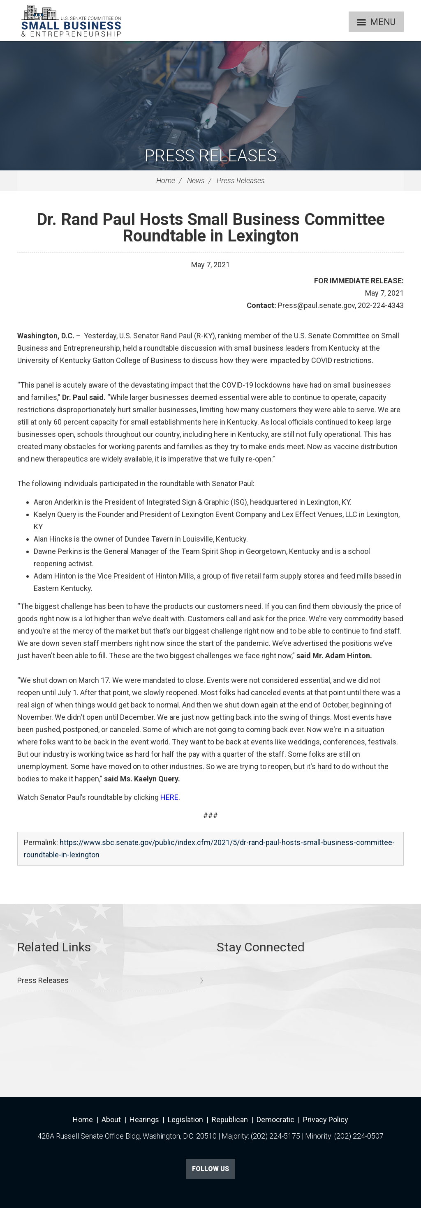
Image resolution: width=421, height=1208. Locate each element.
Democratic (275, 1119)
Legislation (185, 1119)
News (196, 180)
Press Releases (210, 155)
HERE (169, 797)
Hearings (144, 1119)
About (111, 1119)
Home (165, 180)
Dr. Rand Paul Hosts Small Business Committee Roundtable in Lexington (211, 228)
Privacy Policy (325, 1119)
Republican (230, 1119)
